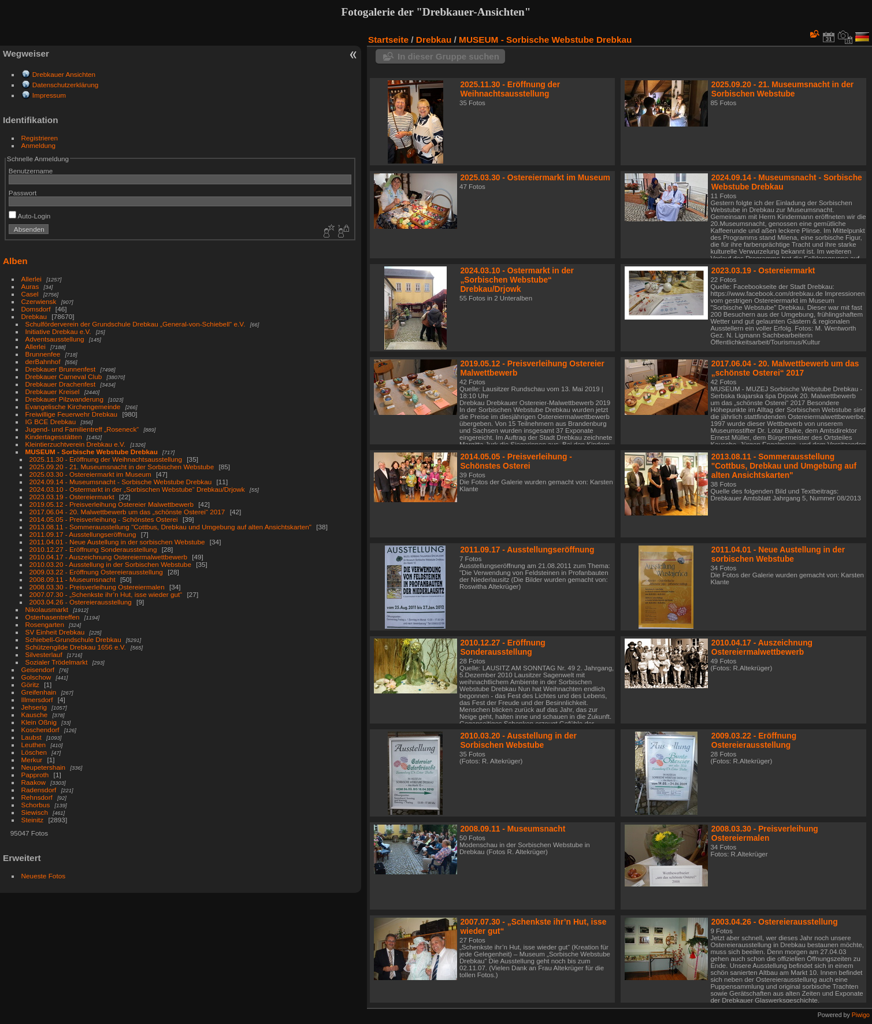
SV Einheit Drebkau (55, 632)
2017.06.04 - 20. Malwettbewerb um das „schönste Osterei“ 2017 (127, 511)
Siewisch (34, 812)
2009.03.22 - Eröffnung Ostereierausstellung (96, 572)
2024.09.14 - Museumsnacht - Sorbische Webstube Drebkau (120, 481)
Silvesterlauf (43, 654)
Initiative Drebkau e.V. (58, 331)
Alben (15, 261)
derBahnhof (43, 361)
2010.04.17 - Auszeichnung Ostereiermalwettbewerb (108, 557)
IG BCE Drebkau (50, 421)
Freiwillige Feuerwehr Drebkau (71, 414)
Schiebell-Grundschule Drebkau (73, 639)
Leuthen (33, 744)
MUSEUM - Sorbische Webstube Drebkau (91, 451)
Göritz (30, 684)
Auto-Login (30, 216)
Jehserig (34, 707)
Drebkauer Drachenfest (60, 384)
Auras (30, 286)
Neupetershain (43, 767)
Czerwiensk (39, 301)
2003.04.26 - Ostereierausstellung (80, 602)
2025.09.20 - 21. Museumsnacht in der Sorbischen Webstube (121, 466)
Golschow (36, 677)
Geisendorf (38, 669)
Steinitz (32, 819)
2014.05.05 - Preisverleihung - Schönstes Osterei (103, 519)
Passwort (22, 192)
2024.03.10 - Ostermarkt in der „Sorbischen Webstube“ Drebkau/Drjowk (137, 489)
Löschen (34, 752)
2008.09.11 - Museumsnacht (72, 579)
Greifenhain (39, 692)
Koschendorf (40, 729)
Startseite (388, 39)
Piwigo (861, 1014)
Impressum (49, 95)
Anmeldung (38, 145)
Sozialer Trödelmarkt (56, 662)
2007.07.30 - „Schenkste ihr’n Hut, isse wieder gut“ (106, 594)
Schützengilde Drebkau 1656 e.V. (75, 647)
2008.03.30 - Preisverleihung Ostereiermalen (97, 587)
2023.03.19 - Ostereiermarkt (71, 496)
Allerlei (31, 279)
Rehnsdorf (37, 797)
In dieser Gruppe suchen (448, 56)
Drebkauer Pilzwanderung (64, 399)
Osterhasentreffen (52, 617)
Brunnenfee (43, 354)
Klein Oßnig (39, 722)
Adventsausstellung (54, 339)
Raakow (33, 782)
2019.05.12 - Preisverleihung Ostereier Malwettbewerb (111, 504)
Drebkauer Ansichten (63, 74)
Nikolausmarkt (47, 609)
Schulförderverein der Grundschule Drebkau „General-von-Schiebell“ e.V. (135, 324)
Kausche (34, 714)
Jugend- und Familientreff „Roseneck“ (82, 429)
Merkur (32, 759)
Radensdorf (39, 789)
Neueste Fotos (43, 876)
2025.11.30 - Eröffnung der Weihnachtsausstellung (105, 459)
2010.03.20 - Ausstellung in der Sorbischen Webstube (110, 564)
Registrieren (39, 138)
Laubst (31, 737)
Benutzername (31, 171)
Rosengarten (44, 624)
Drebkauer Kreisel (52, 391)
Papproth (35, 774)
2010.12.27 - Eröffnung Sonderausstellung (93, 549)
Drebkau (34, 316)
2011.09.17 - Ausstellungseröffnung (82, 534)
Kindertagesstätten (53, 436)
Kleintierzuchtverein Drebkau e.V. (75, 444)
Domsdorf (36, 309)
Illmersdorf (37, 699)
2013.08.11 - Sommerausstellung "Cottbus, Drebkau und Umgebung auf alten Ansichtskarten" (170, 526)
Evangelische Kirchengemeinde (74, 406)
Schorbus (35, 804)
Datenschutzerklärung (65, 84)
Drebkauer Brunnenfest (60, 369)
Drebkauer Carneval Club (63, 376)
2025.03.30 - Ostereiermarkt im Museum (90, 474)
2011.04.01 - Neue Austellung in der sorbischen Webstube (117, 542)
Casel (30, 294)
